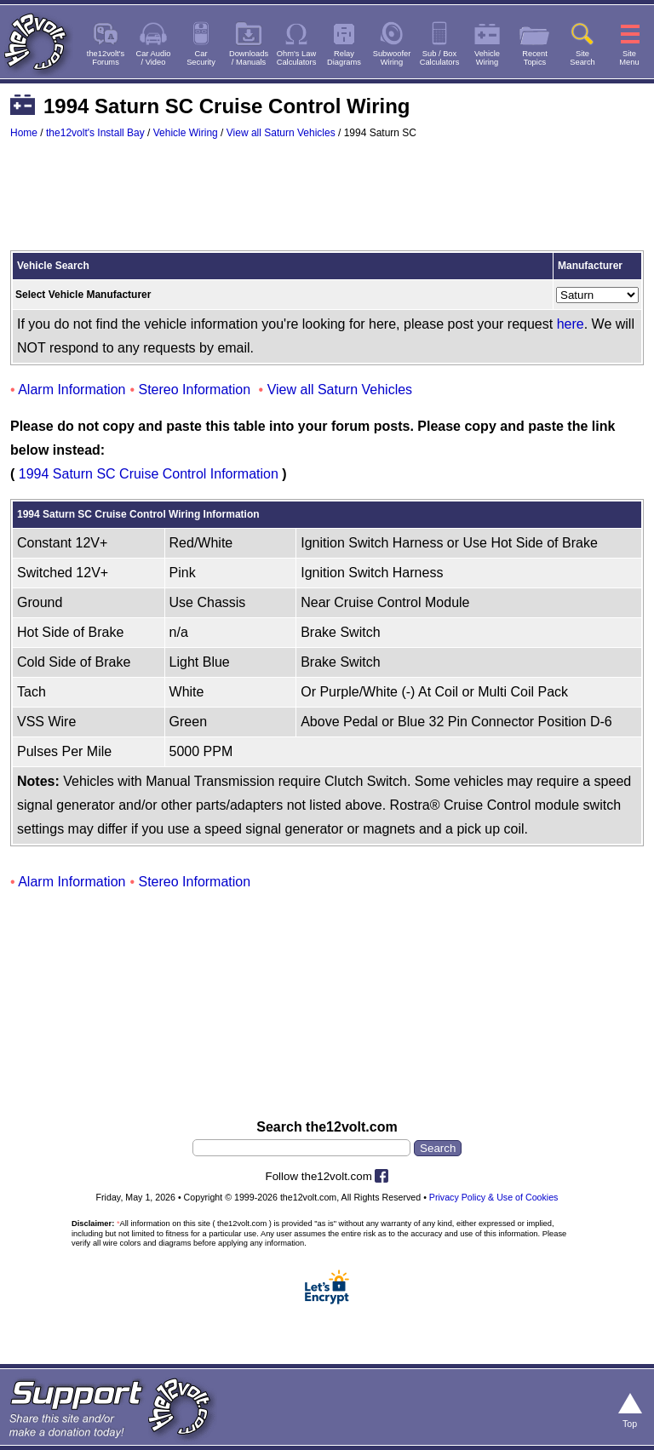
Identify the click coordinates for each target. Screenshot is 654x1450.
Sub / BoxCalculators (440, 57)
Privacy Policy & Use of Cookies (494, 1197)
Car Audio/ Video (153, 57)
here (570, 324)
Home (23, 133)
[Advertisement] (327, 202)
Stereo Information (195, 389)
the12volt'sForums (105, 57)
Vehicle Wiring (185, 133)
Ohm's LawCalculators (297, 57)
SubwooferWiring (392, 57)
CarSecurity (200, 57)
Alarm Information (71, 389)
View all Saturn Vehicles (281, 133)
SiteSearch (582, 57)
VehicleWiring (487, 57)
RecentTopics (535, 57)
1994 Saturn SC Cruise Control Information (148, 474)
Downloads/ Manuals (248, 57)
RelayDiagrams (344, 57)
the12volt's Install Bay (95, 133)
